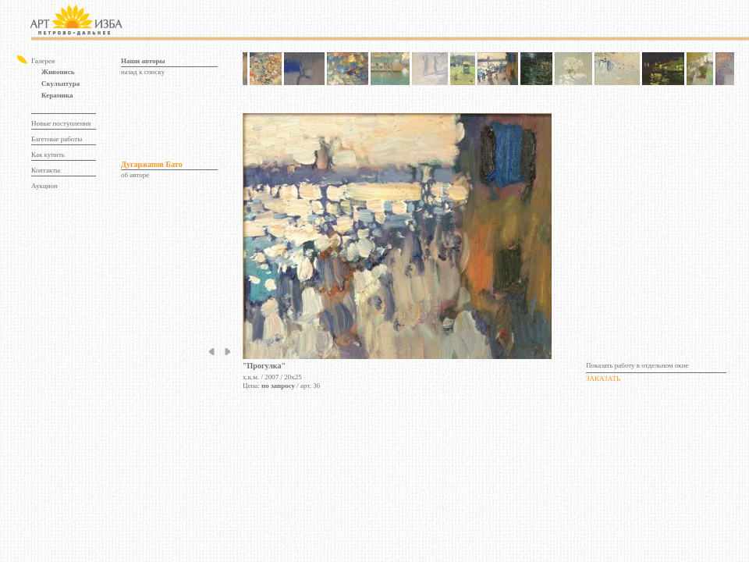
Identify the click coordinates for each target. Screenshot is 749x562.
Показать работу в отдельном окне (637, 365)
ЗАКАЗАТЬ (603, 378)
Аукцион (44, 186)
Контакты (45, 170)
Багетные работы (56, 139)
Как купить (48, 154)
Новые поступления (61, 123)
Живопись (58, 72)
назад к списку (143, 72)
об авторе (135, 175)
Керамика (57, 95)
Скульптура (60, 83)
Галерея (43, 61)
